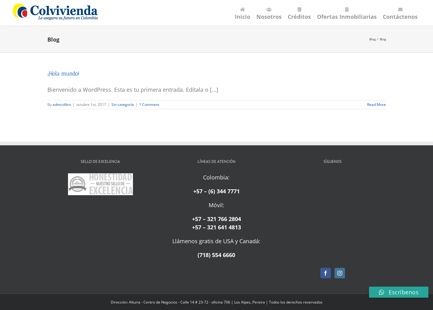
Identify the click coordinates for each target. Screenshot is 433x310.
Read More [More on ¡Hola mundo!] (376, 104)
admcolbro (62, 104)
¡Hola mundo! (63, 73)
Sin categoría (122, 104)
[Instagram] (340, 273)
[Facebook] (325, 273)
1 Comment (149, 104)
